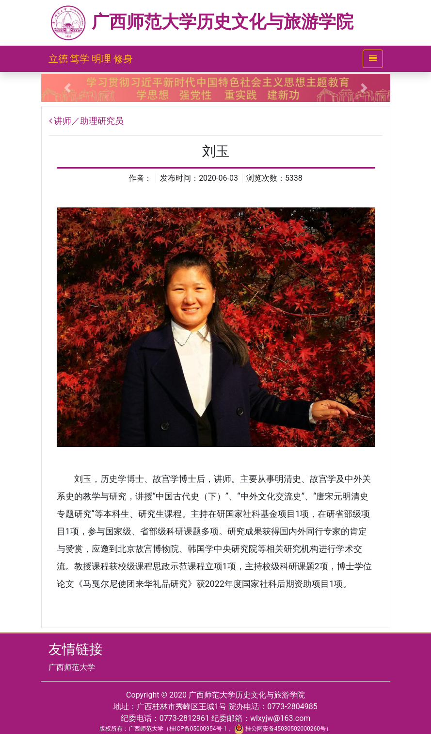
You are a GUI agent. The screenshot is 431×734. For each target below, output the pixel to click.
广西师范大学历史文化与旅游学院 (201, 22)
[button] (67, 88)
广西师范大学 (71, 667)
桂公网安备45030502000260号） (283, 728)
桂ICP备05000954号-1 (198, 728)
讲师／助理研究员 (89, 121)
